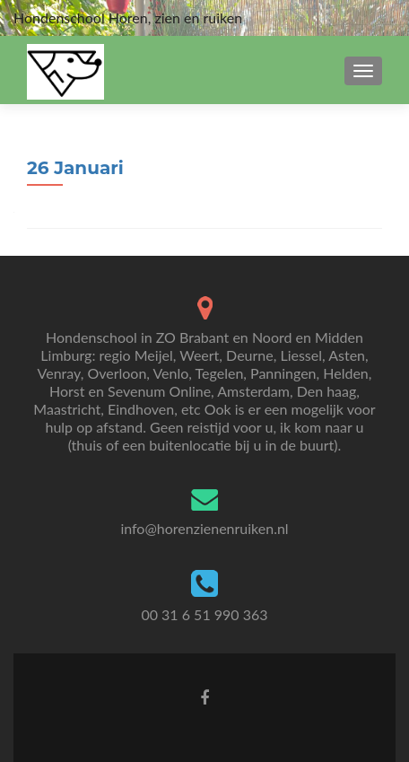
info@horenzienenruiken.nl (204, 528)
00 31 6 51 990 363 (204, 614)
